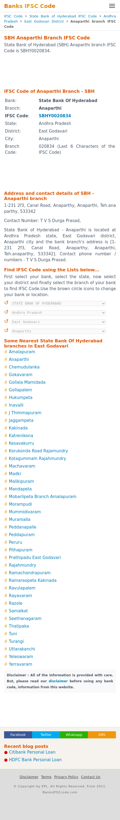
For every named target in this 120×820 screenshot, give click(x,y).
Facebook (18, 735)
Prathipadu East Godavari (35, 557)
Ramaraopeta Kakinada (33, 580)
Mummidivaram (25, 511)
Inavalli (16, 405)
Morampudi (20, 504)
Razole (16, 603)
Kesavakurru (21, 443)
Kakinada (18, 428)
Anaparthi (19, 359)
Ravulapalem (22, 588)
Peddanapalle (22, 527)
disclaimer (58, 681)
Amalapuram (22, 351)
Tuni (13, 633)
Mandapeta (20, 489)
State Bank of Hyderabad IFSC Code (63, 16)
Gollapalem (20, 390)
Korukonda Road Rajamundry (38, 451)
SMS (102, 735)
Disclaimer (29, 777)
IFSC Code (13, 16)
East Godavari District (44, 21)
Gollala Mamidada (27, 382)
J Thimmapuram (25, 412)
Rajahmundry (22, 565)
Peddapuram (22, 534)
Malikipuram (21, 481)
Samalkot (18, 611)
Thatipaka (19, 626)
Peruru (15, 542)
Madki (15, 473)
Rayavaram (20, 595)
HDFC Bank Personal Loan (35, 759)
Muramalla (19, 519)
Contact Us (90, 777)
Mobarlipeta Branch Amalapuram (42, 496)
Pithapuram (20, 550)
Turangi (16, 641)
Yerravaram (20, 664)
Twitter (46, 735)
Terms (46, 777)
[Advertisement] (60, 70)
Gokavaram (20, 374)
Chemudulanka (24, 367)
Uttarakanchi (22, 649)
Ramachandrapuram (30, 572)
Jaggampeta (21, 420)
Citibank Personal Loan (32, 752)
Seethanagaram (25, 618)
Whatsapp (74, 735)
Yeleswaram (21, 656)
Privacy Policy (66, 777)
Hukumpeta (21, 397)
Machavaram (22, 466)
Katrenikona (21, 435)
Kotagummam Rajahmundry (37, 458)
